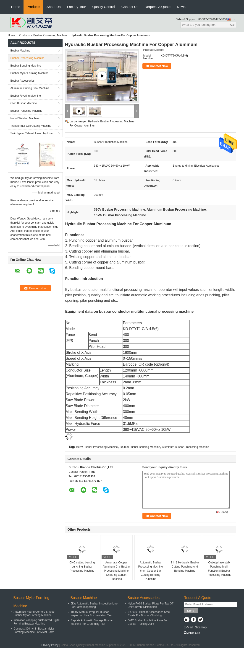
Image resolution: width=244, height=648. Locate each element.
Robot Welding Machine (24, 118)
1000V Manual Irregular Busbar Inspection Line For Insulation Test (91, 613)
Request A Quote (158, 7)
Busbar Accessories (22, 80)
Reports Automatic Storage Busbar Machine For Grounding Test (92, 622)
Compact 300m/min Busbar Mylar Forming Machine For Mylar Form (34, 630)
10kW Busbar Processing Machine (97, 447)
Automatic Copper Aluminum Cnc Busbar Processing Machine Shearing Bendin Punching (116, 571)
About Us (54, 7)
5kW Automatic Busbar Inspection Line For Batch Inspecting (94, 605)
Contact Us (129, 7)
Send (190, 610)
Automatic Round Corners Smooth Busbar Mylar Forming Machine (34, 613)
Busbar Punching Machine (26, 110)
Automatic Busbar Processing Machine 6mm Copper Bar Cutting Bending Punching (150, 571)
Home (15, 7)
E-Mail (188, 627)
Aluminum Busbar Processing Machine (185, 447)
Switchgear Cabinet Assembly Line (31, 133)
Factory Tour (76, 7)
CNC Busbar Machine (23, 103)
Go (232, 24)
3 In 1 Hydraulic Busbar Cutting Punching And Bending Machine (185, 566)
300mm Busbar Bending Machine (140, 447)
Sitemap (201, 627)
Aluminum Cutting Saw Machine (29, 88)
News (181, 7)
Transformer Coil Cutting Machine (30, 125)
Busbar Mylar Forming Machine (29, 73)
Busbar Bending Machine (25, 65)
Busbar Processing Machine (50, 35)
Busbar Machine (20, 50)
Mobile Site (192, 633)
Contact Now (159, 66)
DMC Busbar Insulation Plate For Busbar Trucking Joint (148, 622)
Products (33, 7)
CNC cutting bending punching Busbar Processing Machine (82, 566)
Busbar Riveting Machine (25, 95)
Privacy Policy (49, 645)
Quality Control (103, 7)
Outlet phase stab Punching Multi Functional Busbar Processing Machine (219, 568)
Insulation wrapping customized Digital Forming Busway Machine (37, 622)
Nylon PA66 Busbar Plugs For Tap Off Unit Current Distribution (150, 605)
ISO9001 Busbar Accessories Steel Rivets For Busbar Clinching (149, 613)
